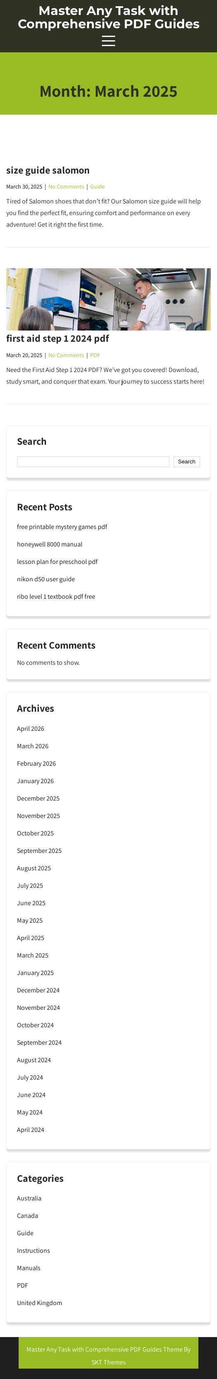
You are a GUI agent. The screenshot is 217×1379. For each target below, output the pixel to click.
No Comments (66, 186)
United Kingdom (39, 1302)
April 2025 (30, 937)
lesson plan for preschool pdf (57, 561)
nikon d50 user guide (46, 579)
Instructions (33, 1250)
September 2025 (39, 850)
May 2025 (30, 920)
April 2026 (30, 728)
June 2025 (31, 903)
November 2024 (38, 1007)
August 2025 (34, 868)
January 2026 (35, 780)
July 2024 (30, 1077)
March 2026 (32, 746)
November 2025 (38, 815)
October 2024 (35, 1025)
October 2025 (35, 833)
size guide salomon (48, 169)
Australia (29, 1198)
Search (32, 442)
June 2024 (31, 1094)
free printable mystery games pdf (62, 526)
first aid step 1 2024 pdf (57, 338)
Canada (27, 1215)
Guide (97, 186)
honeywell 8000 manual (49, 544)
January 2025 (35, 972)
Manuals (29, 1268)
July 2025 (30, 885)
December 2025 (38, 798)
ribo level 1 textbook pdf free (56, 596)
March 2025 (32, 955)
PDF (95, 355)
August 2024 (34, 1060)
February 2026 (36, 763)
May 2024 (30, 1112)
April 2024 (30, 1129)
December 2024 (38, 990)
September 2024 (39, 1042)
